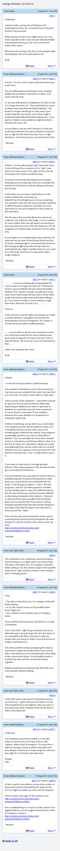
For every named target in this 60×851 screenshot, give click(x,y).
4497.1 (52, 15)
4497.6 (52, 555)
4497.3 (36, 161)
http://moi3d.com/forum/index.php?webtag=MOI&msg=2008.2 (22, 800)
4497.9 (36, 729)
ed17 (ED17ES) (16, 550)
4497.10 (35, 780)
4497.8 (52, 695)
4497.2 (36, 78)
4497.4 (36, 279)
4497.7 (36, 592)
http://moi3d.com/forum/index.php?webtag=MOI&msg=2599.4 (22, 817)
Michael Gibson (17, 74)
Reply (32, 65)
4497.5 (36, 373)
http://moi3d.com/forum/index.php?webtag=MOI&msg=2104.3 (22, 529)
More (52, 65)
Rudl (12, 11)
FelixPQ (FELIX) (16, 724)
